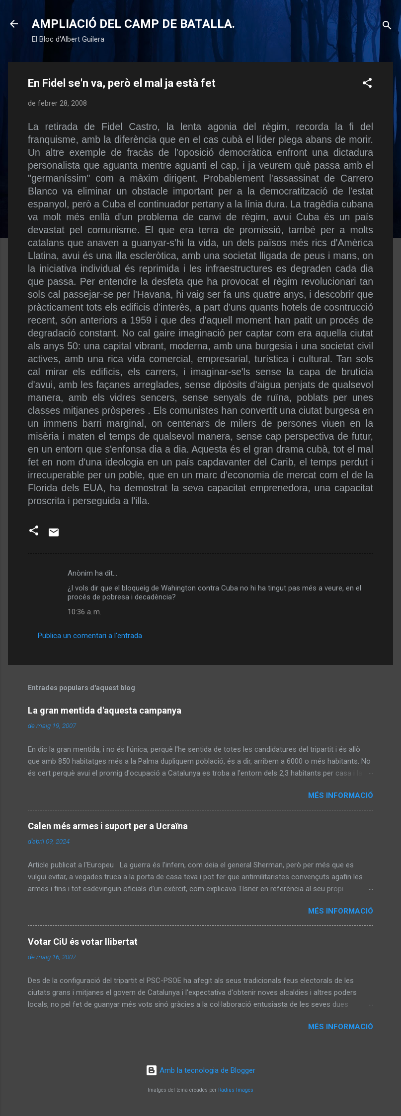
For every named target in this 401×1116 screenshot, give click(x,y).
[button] (367, 84)
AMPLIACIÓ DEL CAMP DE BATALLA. (133, 24)
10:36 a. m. (84, 611)
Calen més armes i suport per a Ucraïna (108, 826)
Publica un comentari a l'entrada (90, 635)
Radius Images (235, 1090)
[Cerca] (387, 27)
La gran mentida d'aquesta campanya (104, 710)
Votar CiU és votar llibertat (83, 941)
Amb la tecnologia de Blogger (200, 1070)
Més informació (340, 795)
